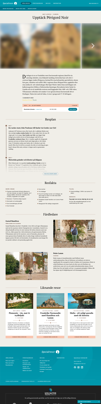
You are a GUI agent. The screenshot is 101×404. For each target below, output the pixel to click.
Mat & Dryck (47, 14)
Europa (55, 14)
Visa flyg (39, 109)
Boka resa (73, 109)
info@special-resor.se (79, 363)
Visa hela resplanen (50, 173)
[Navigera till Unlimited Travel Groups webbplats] (50, 391)
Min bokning (93, 3)
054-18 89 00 (77, 361)
